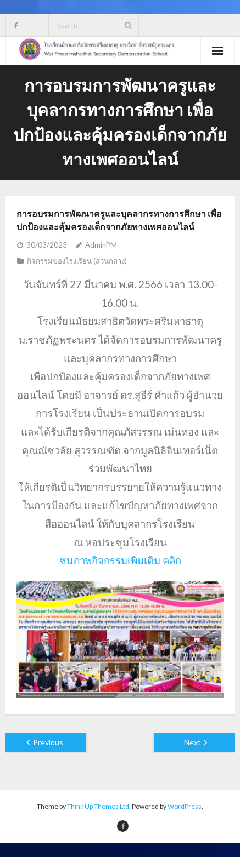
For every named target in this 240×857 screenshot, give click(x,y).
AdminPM (101, 245)
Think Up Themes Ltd (98, 806)
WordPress (185, 806)
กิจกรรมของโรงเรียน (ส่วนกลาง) (77, 260)
